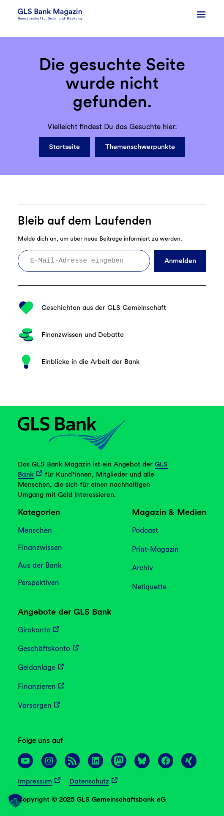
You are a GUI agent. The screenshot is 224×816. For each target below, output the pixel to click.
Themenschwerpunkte (140, 147)
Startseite (64, 147)
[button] (15, 801)
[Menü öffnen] (201, 14)
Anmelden (180, 261)
